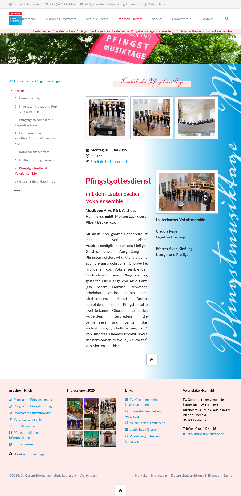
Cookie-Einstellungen (30, 454)
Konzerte (164, 31)
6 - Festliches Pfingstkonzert (35, 160)
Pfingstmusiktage (91, 31)
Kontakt (141, 475)
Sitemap (213, 475)
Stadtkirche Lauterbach (109, 161)
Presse (15, 190)
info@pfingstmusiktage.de (205, 434)
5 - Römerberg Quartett (32, 152)
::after (151, 359)
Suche (227, 475)
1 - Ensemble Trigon (29, 98)
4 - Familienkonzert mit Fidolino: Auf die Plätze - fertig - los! (37, 138)
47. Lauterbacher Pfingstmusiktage (130, 31)
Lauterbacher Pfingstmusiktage (54, 31)
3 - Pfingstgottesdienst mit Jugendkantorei (34, 122)
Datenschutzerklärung (187, 475)
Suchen (227, 19)
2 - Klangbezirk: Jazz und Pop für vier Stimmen (36, 109)
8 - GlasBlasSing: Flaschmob (35, 181)
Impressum (159, 475)
